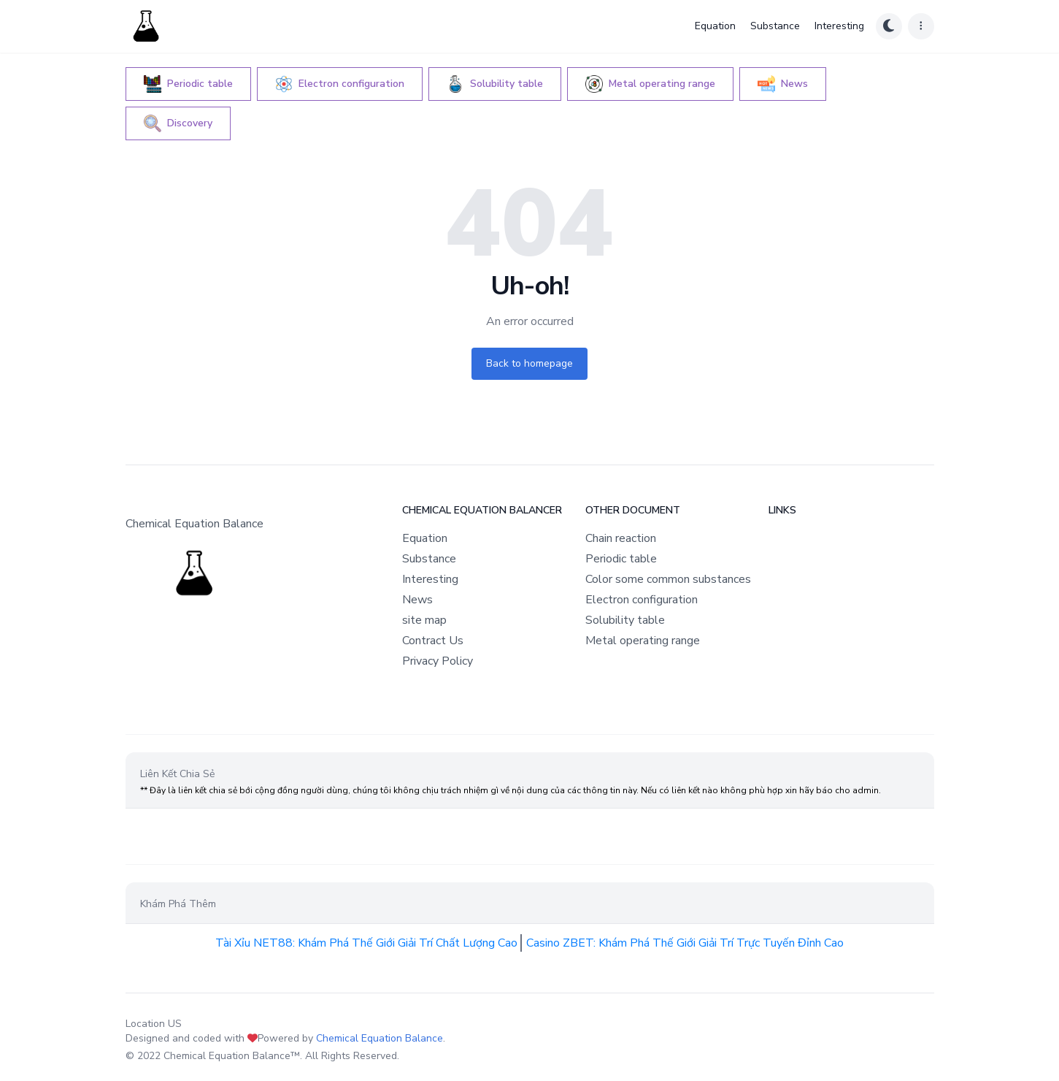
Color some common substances (668, 579)
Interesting (839, 26)
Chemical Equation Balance (379, 1038)
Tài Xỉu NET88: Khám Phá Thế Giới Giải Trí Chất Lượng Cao (366, 943)
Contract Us (432, 641)
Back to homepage (529, 363)
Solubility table (625, 620)
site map (424, 620)
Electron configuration (641, 600)
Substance (775, 26)
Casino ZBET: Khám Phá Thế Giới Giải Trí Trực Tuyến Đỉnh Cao (685, 943)
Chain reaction (620, 538)
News (417, 600)
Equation (715, 26)
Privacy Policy (437, 661)
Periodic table (621, 559)
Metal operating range (642, 641)
